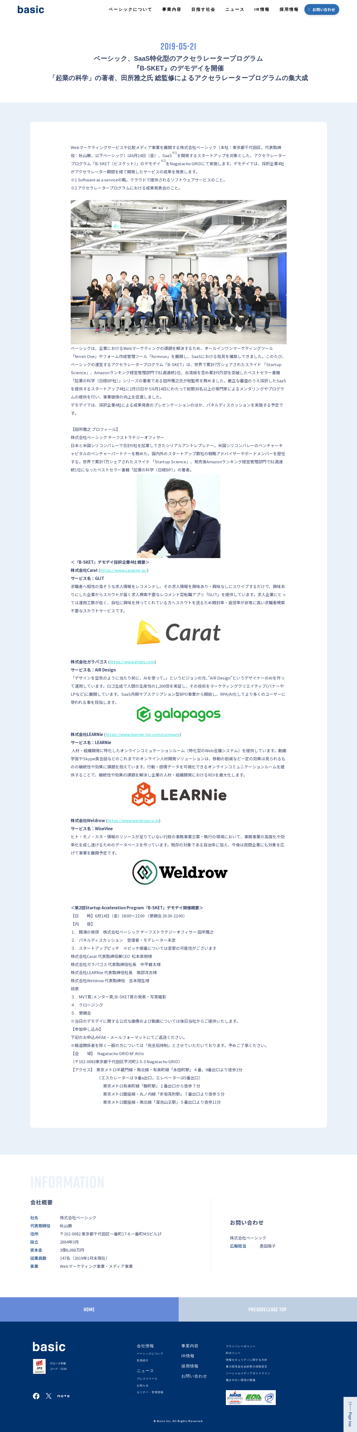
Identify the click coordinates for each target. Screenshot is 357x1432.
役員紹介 (143, 1360)
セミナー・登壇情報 (150, 1392)
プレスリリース (147, 1378)
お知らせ (143, 1385)
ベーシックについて (130, 9)
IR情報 (262, 9)
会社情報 (145, 1345)
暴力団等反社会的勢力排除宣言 (246, 1366)
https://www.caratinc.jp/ (123, 570)
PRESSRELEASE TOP (268, 1309)
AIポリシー (233, 1353)
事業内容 (172, 9)
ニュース (235, 9)
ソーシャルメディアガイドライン (248, 1373)
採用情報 (289, 9)
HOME (89, 1309)
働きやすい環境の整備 (241, 1380)
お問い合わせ (323, 9)
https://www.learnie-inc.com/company (143, 734)
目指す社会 (203, 9)
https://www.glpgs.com (132, 661)
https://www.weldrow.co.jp (133, 820)
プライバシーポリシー (241, 1346)
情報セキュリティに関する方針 (246, 1359)
